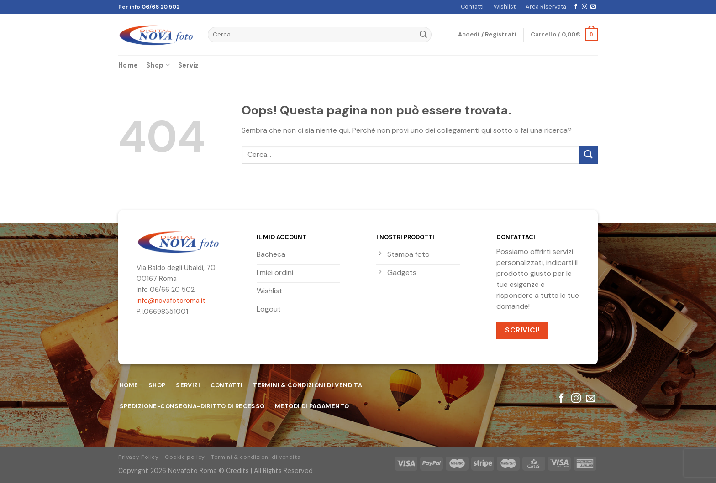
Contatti (472, 6)
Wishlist (505, 6)
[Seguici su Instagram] (584, 7)
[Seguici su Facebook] (576, 7)
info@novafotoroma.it (171, 300)
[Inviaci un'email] (593, 7)
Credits (237, 471)
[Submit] (423, 34)
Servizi (189, 65)
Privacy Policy (138, 457)
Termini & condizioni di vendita (255, 457)
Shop (158, 65)
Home (128, 65)
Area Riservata (546, 6)
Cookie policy (185, 457)
